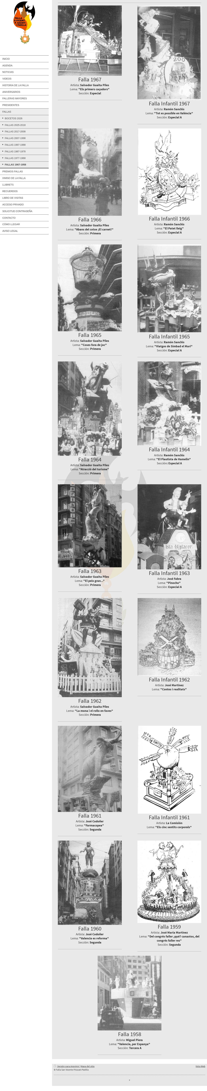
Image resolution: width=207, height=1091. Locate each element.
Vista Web (200, 1066)
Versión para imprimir (67, 1066)
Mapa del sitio (88, 1066)
